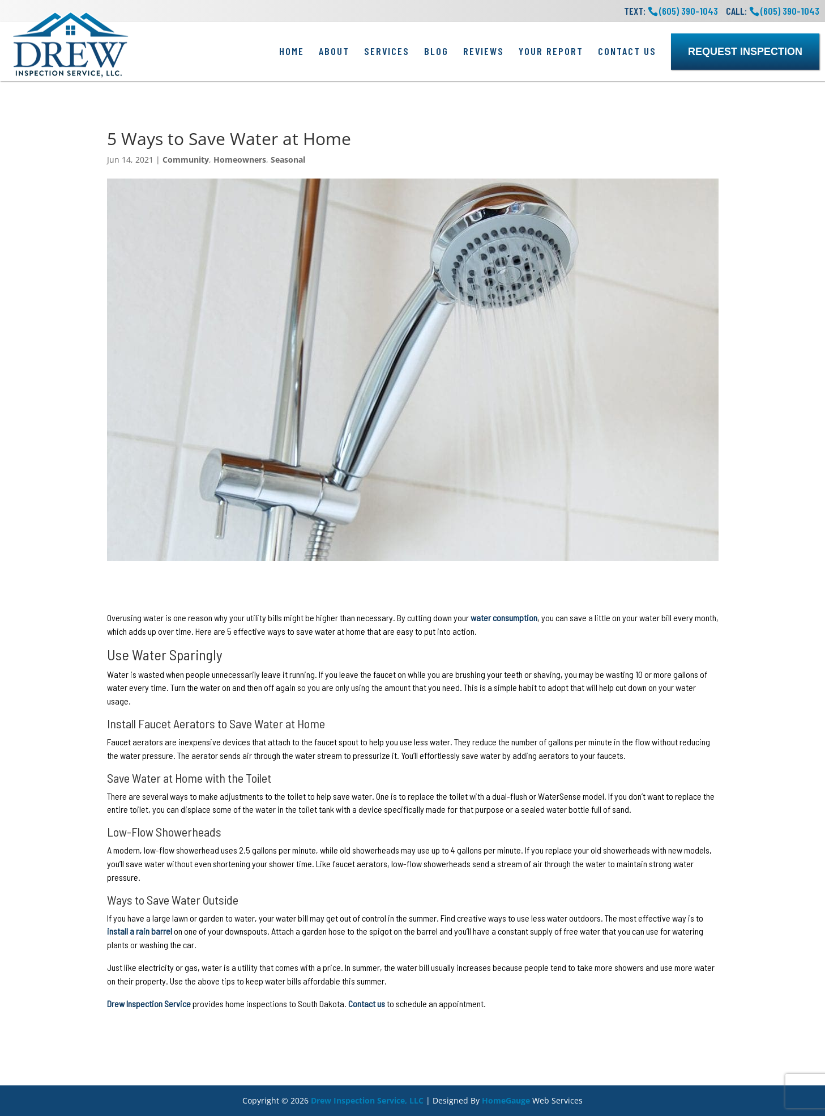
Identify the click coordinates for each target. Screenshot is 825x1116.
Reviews (483, 51)
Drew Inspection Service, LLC (367, 1100)
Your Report (551, 51)
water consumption (504, 617)
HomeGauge (506, 1100)
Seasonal (288, 159)
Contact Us (627, 51)
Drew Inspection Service (149, 1003)
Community (186, 159)
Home (291, 51)
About (334, 51)
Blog (436, 51)
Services (386, 51)
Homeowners (239, 159)
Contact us (366, 1003)
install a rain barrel (139, 931)
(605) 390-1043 (789, 11)
